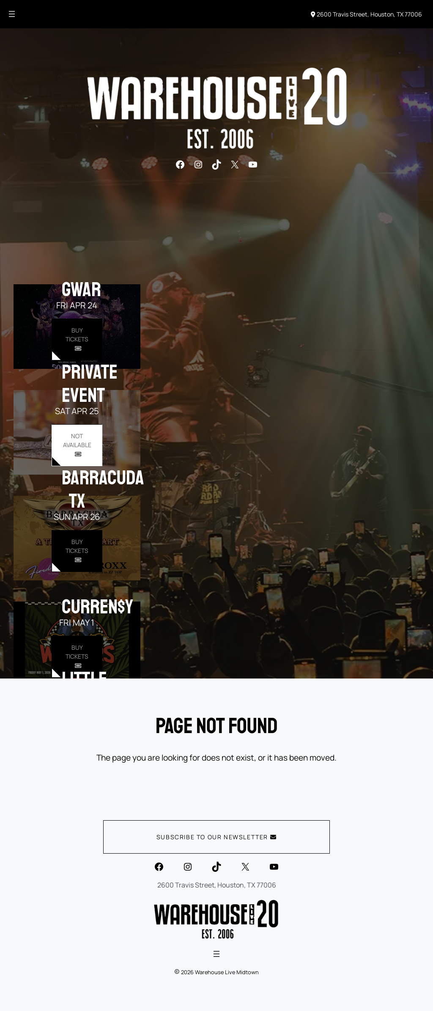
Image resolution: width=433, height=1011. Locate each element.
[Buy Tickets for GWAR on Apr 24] (77, 339)
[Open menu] (12, 14)
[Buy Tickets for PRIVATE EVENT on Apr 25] (77, 445)
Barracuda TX (103, 489)
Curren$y (97, 606)
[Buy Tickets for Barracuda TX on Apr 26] (77, 551)
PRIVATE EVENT (90, 383)
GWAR (81, 289)
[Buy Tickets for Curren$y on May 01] (77, 657)
